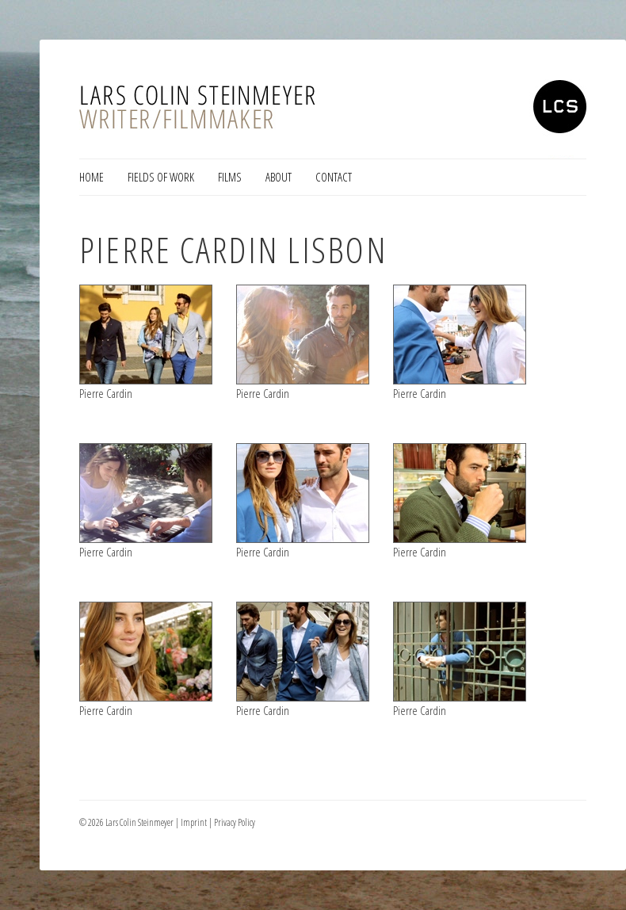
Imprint (194, 822)
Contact (333, 177)
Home (91, 177)
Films (230, 177)
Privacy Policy (234, 822)
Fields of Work (161, 177)
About (278, 177)
